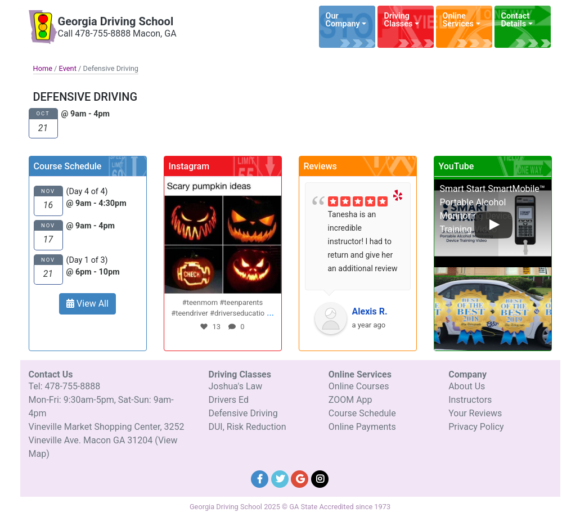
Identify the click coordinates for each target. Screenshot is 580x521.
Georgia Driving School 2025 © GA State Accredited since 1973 (290, 506)
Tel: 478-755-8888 (65, 386)
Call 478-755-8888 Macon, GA (117, 33)
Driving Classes (398, 20)
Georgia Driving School (116, 21)
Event (68, 68)
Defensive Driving (242, 413)
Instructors (470, 399)
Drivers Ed (228, 399)
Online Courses (359, 386)
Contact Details (515, 20)
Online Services (458, 20)
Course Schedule (362, 413)
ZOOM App (350, 399)
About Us (466, 386)
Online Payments (362, 426)
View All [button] (87, 303)
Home (42, 68)
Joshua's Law (235, 386)
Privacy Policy (476, 426)
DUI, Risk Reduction (247, 426)
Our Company (343, 20)
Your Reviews (475, 413)
